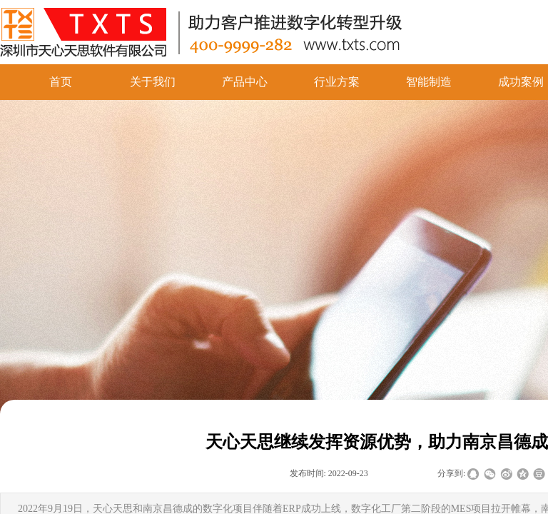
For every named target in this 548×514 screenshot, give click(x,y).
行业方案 (337, 82)
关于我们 (153, 82)
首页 (60, 82)
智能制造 (429, 82)
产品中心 (245, 82)
